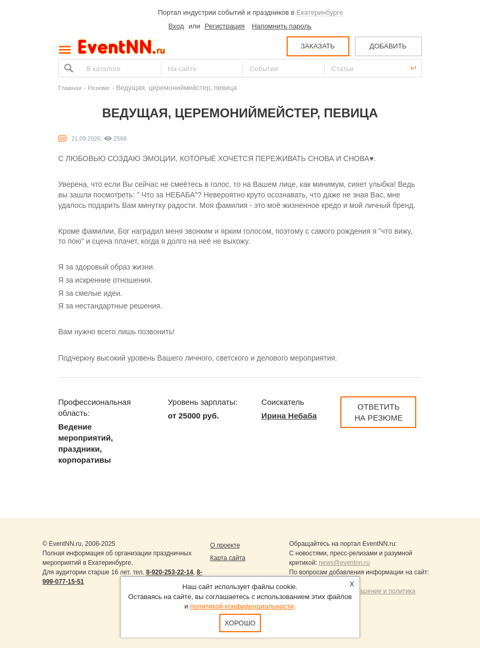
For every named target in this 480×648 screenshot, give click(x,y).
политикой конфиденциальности (242, 606)
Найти (67, 68)
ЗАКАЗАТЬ (318, 46)
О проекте (225, 545)
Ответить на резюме (379, 412)
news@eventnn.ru (344, 562)
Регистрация (224, 26)
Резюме (99, 87)
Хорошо (240, 623)
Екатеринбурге (320, 12)
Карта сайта (228, 558)
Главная (70, 87)
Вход (176, 26)
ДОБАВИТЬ (387, 46)
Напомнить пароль (281, 26)
